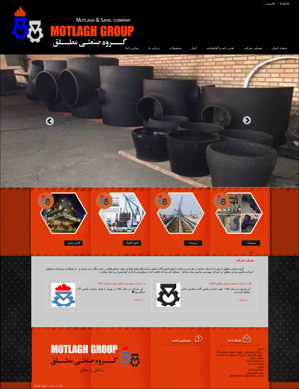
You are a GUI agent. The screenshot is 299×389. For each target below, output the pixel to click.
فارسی (270, 3)
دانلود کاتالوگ (132, 243)
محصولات (175, 48)
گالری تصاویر (74, 243)
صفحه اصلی (279, 48)
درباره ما (153, 48)
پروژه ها (193, 243)
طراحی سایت (55, 385)
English (284, 3)
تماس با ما (132, 48)
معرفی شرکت (253, 48)
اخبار (194, 48)
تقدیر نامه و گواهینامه (220, 48)
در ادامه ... (242, 299)
